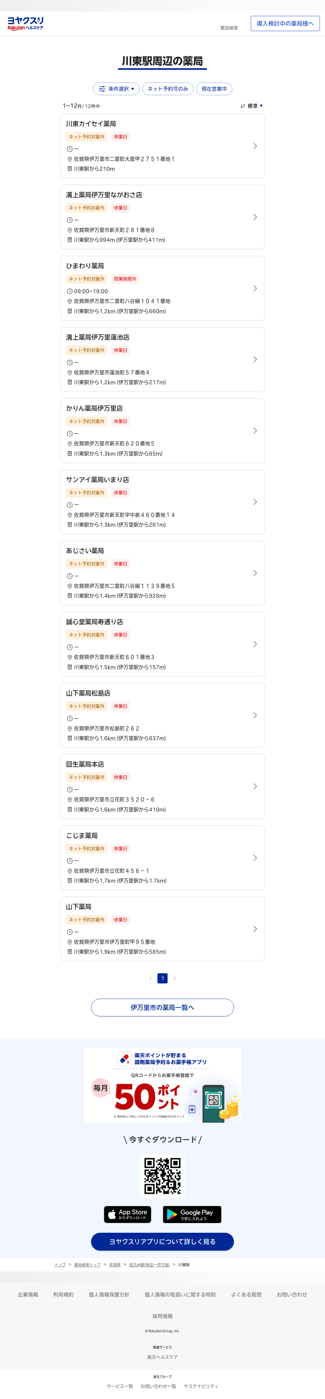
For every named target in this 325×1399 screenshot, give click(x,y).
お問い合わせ (292, 1294)
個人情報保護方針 (109, 1294)
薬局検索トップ (87, 1265)
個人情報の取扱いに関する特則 (180, 1294)
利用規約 (63, 1294)
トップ (60, 1265)
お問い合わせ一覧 (158, 1386)
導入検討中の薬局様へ (285, 23)
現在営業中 (214, 88)
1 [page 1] (162, 978)
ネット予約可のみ (168, 88)
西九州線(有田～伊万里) (149, 1265)
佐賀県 (115, 1265)
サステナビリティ (201, 1386)
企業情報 (28, 1294)
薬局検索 (229, 28)
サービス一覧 (120, 1386)
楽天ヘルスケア (162, 1357)
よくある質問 (246, 1294)
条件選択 (116, 89)
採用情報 (162, 1316)
